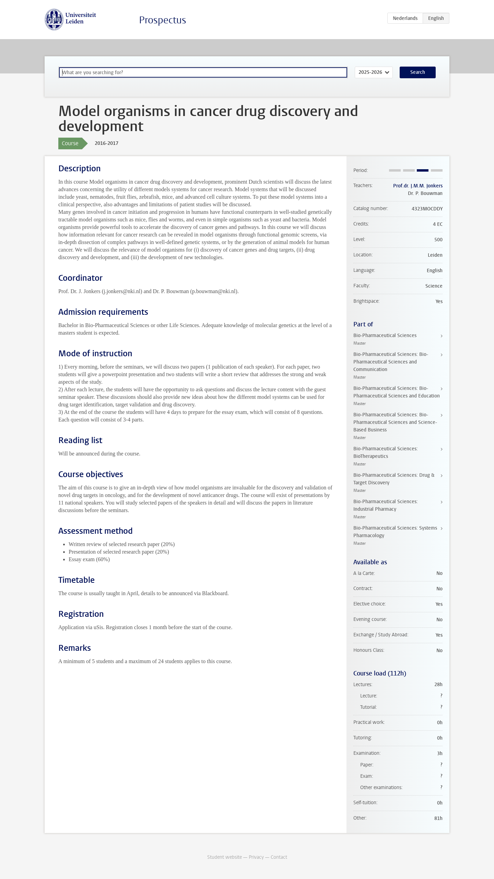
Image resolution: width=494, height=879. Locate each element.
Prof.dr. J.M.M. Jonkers (418, 186)
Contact (279, 857)
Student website (224, 857)
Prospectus (162, 20)
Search (417, 72)
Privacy (256, 857)
